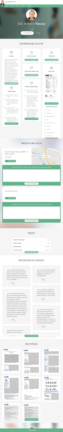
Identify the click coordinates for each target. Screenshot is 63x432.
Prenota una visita (31, 430)
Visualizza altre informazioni (51, 103)
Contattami (38, 32)
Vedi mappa (46, 156)
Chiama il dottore (10, 161)
